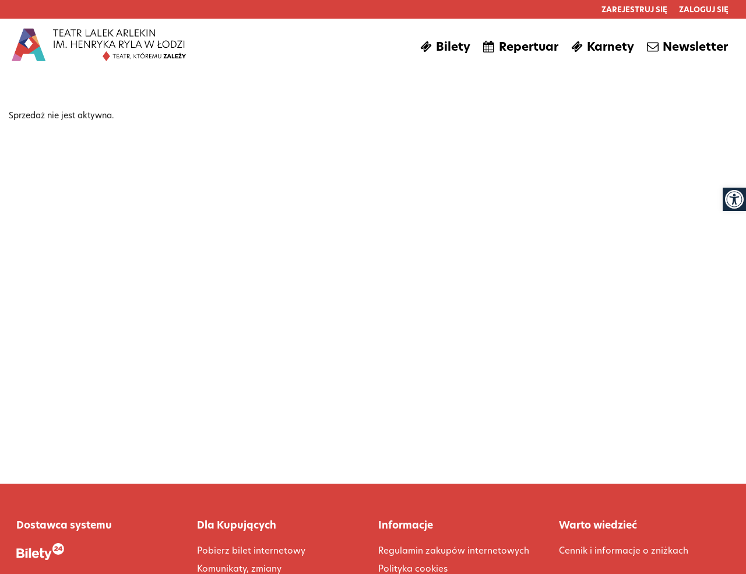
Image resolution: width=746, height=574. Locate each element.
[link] (734, 199)
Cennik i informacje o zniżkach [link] (623, 550)
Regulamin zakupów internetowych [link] (453, 550)
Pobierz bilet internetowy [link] (251, 550)
